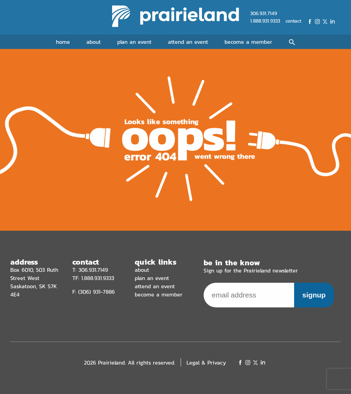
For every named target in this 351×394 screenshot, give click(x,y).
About (93, 42)
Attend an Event (188, 42)
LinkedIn (332, 21)
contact (293, 21)
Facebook (310, 21)
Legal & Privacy (206, 362)
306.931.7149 (263, 13)
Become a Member (248, 42)
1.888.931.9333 (265, 21)
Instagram (317, 21)
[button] (292, 42)
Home (63, 42)
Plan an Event (134, 42)
